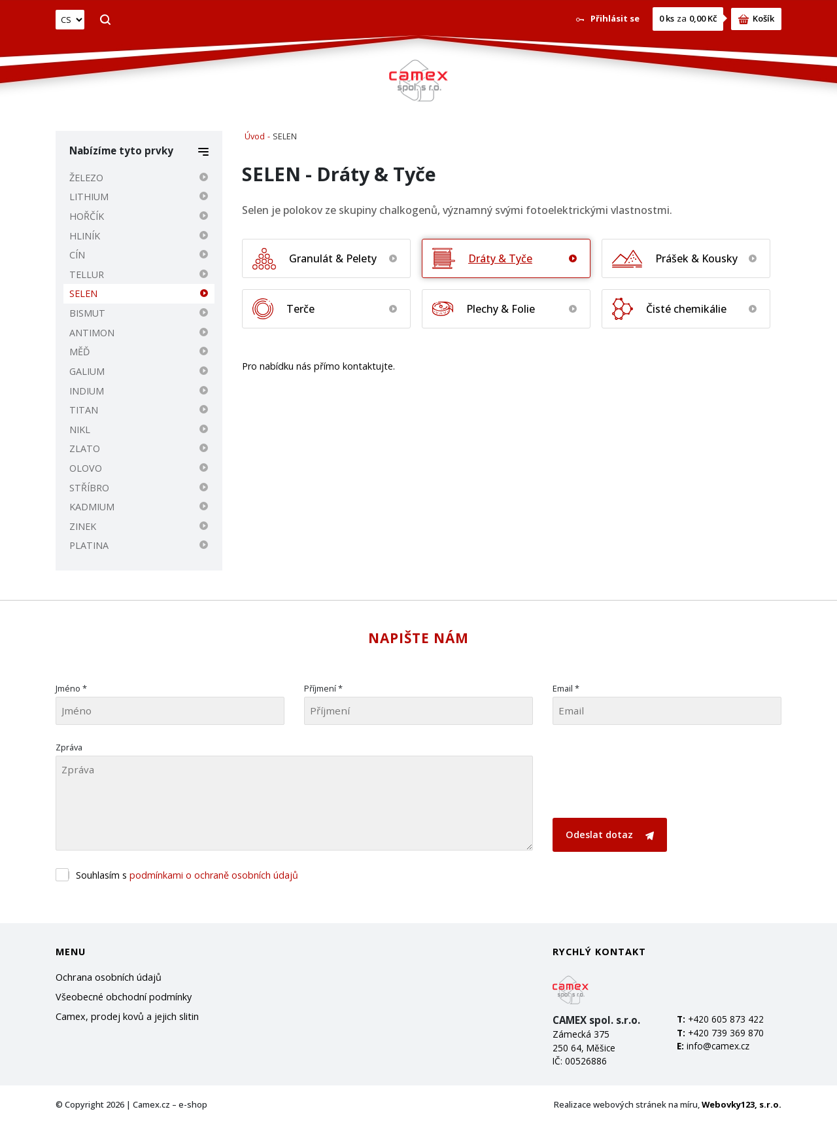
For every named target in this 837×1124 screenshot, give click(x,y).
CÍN (77, 255)
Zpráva (69, 747)
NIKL (79, 429)
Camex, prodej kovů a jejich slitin (127, 1016)
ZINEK (82, 526)
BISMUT (87, 313)
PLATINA (89, 545)
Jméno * (71, 688)
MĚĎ (79, 351)
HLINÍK (84, 236)
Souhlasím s (187, 875)
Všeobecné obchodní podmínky (124, 997)
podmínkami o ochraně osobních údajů (213, 875)
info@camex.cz (718, 1046)
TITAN (83, 410)
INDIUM (86, 391)
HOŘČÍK (86, 216)
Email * (566, 688)
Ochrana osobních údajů (109, 977)
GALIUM (87, 371)
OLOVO (85, 468)
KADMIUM (91, 507)
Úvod (255, 136)
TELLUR (86, 274)
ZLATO (84, 448)
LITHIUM (89, 196)
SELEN (83, 293)
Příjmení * (323, 688)
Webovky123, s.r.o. (741, 1104)
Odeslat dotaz (610, 834)
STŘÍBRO (89, 488)
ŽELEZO (86, 177)
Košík (756, 18)
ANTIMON (91, 332)
